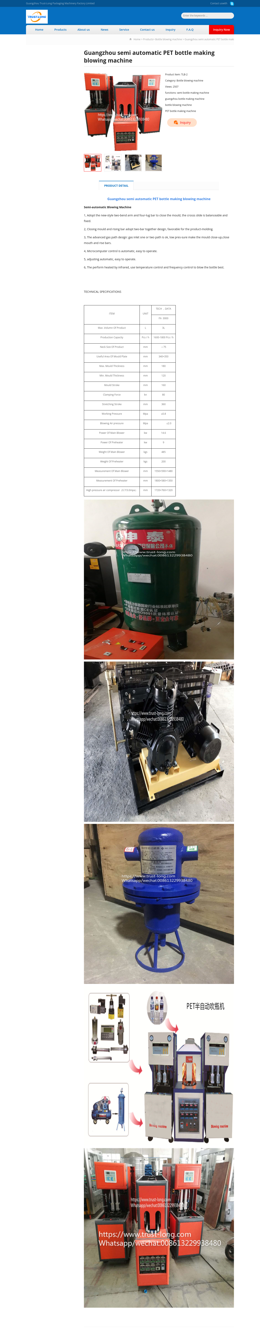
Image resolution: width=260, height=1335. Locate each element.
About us (84, 29)
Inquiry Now (221, 29)
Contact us (216, 3)
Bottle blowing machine (168, 39)
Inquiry (170, 29)
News (104, 29)
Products (60, 29)
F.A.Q (189, 29)
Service (124, 29)
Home (39, 29)
